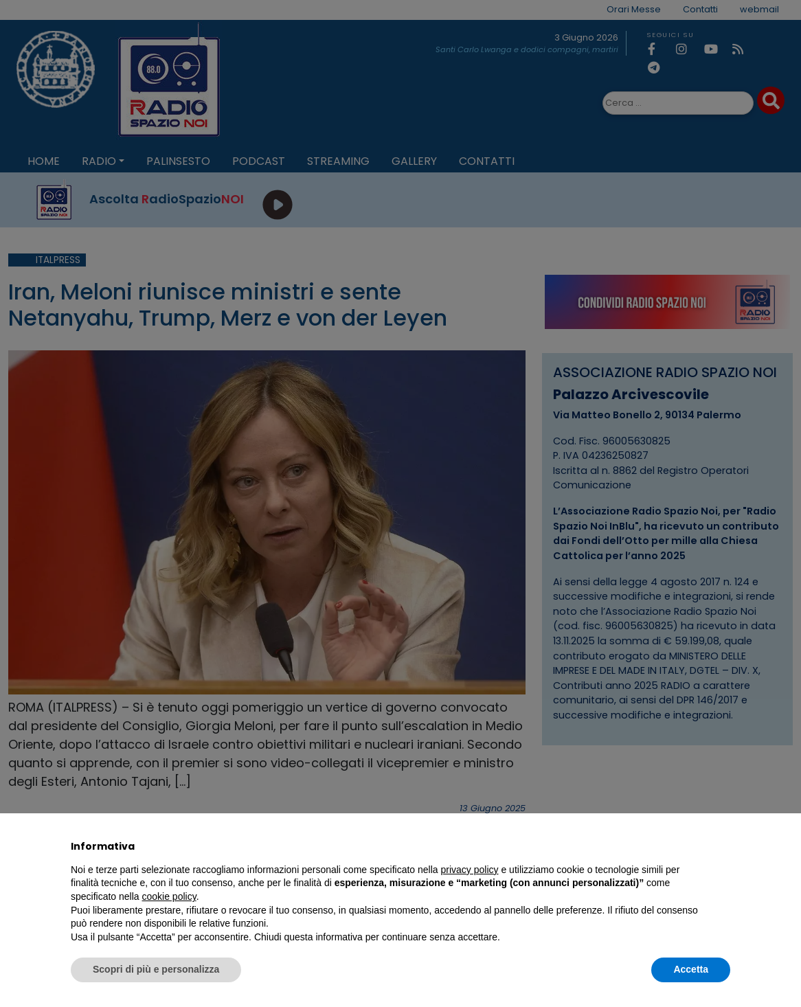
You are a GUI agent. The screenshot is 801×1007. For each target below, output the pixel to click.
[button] (723, 846)
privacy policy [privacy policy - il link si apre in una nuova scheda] (470, 869)
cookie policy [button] (169, 896)
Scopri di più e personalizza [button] (156, 969)
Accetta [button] (690, 969)
